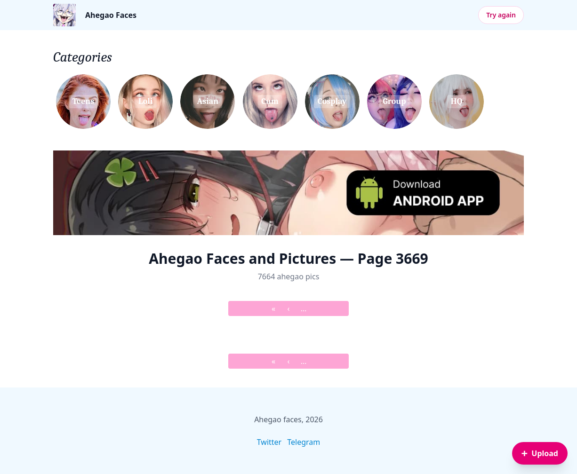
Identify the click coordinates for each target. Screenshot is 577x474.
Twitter (269, 442)
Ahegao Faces (110, 15)
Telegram (303, 442)
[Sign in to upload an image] (540, 453)
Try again (501, 14)
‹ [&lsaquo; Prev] (289, 308)
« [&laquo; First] (273, 308)
